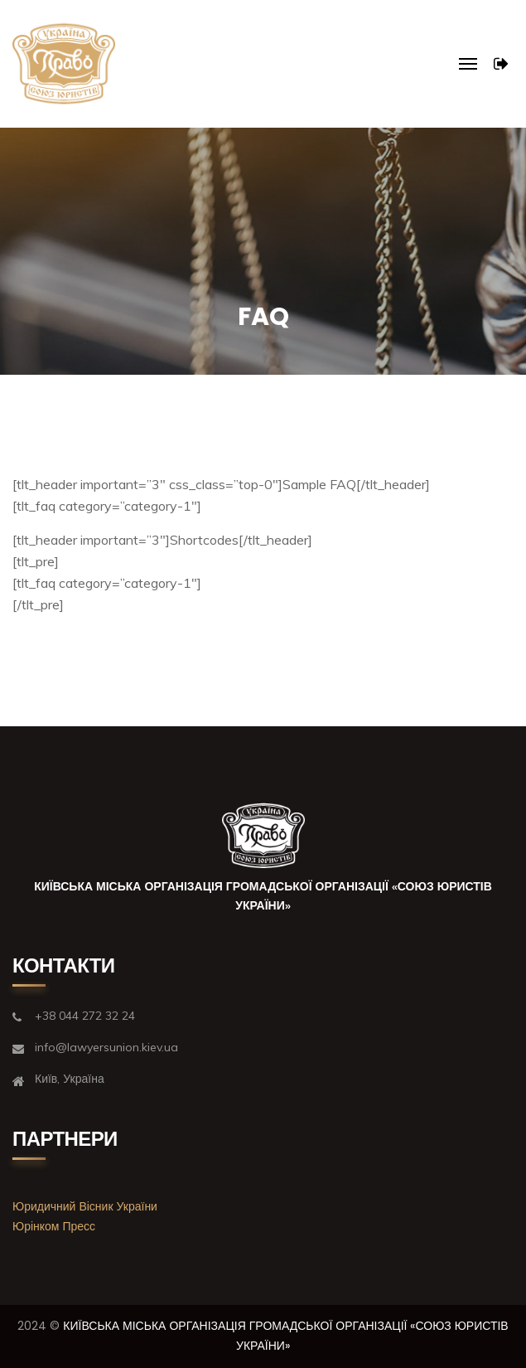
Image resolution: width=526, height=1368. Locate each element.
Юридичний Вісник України (84, 1206)
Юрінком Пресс (53, 1226)
